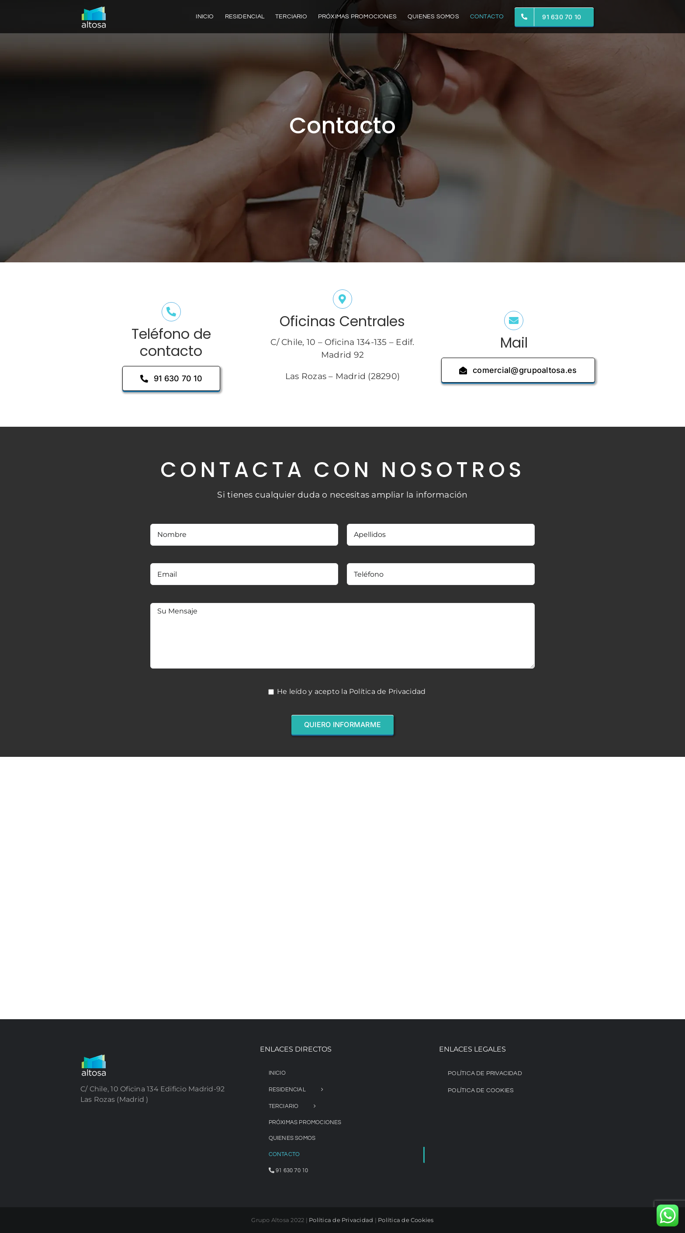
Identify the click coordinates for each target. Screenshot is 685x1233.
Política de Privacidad (341, 1219)
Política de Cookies (406, 1219)
